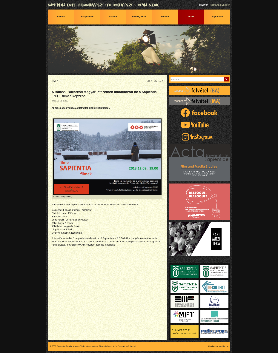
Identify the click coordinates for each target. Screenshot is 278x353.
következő (158, 81)
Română (214, 4)
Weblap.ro (223, 346)
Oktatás (113, 16)
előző (149, 81)
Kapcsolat (217, 16)
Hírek (191, 16)
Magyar (203, 4)
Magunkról (87, 16)
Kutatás (165, 16)
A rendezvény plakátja (107, 158)
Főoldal (61, 16)
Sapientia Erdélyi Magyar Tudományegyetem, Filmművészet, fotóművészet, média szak (139, 5)
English (226, 4)
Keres (226, 79)
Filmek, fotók (139, 16)
